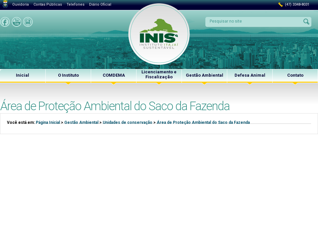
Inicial (22, 75)
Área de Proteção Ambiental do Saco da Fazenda (203, 122)
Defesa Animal (250, 75)
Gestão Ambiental (204, 75)
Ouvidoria (20, 4)
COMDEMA (114, 75)
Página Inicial (48, 122)
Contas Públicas (47, 4)
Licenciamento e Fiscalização (159, 74)
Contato (295, 75)
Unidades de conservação (127, 122)
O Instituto (68, 75)
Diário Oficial (100, 4)
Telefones (75, 4)
